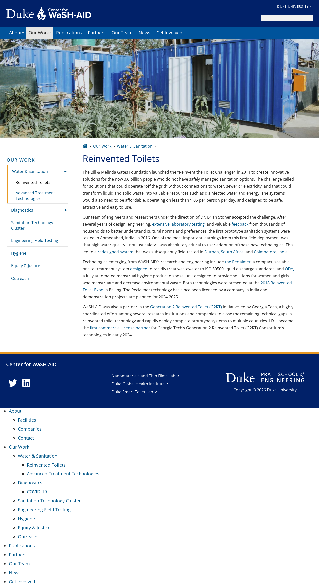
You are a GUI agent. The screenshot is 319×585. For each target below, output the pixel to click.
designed (138, 269)
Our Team (122, 33)
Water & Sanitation (30, 171)
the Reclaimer (238, 262)
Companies (30, 429)
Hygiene (18, 253)
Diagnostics (22, 210)
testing (198, 224)
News (144, 33)
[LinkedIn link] (26, 383)
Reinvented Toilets (33, 182)
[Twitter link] (12, 383)
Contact (26, 438)
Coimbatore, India (271, 252)
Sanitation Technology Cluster (32, 225)
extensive (161, 224)
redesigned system (115, 252)
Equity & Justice (25, 265)
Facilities (27, 420)
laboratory (181, 224)
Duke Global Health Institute (138, 384)
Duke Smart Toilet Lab (132, 392)
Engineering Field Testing (34, 240)
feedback (240, 224)
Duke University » (294, 6)
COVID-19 (37, 492)
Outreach (20, 278)
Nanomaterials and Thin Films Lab (143, 376)
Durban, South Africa (224, 252)
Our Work (39, 33)
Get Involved (169, 33)
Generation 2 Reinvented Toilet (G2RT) (186, 307)
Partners (97, 33)
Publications (69, 33)
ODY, (289, 269)
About (15, 33)
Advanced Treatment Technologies (35, 195)
